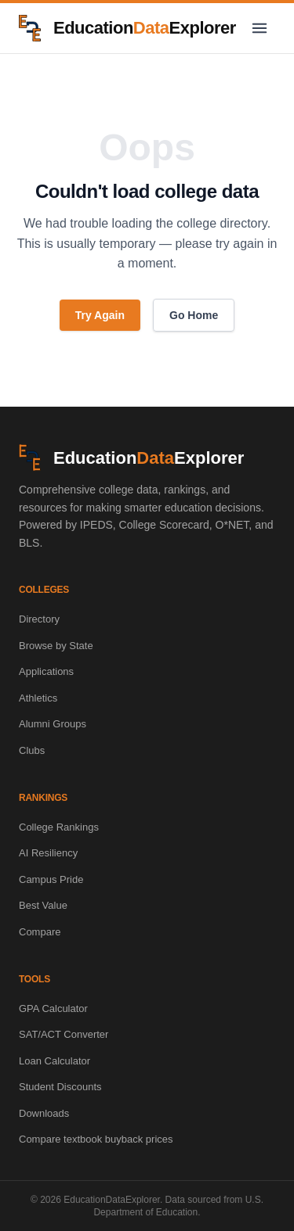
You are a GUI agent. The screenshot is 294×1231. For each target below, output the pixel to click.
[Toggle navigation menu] (259, 28)
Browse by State (56, 645)
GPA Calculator (53, 1008)
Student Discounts (60, 1087)
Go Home (193, 315)
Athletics (38, 698)
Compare (39, 932)
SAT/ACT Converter (63, 1034)
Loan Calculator (54, 1061)
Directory (39, 619)
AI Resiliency (48, 853)
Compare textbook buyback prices (96, 1139)
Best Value (43, 905)
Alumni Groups (52, 724)
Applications (46, 671)
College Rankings (59, 827)
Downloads (44, 1113)
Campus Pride (51, 879)
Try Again (100, 315)
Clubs (32, 750)
